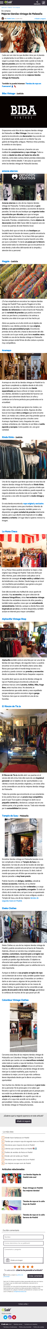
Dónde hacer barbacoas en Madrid (17, 1137)
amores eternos (10, 171)
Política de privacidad (25, 1327)
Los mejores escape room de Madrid (18, 1163)
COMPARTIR (37, 3)
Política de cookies (38, 1327)
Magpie (5, 261)
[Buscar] (44, 3)
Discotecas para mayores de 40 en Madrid (19, 1145)
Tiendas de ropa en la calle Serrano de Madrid (34, 1216)
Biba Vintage (8, 94)
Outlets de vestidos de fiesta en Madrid (18, 1152)
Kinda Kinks (8, 437)
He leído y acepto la (13, 1276)
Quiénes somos (18, 1324)
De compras (16, 7)
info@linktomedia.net (20, 1291)
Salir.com (4, 7)
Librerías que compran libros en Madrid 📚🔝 (21, 1148)
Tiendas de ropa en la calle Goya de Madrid (34, 1203)
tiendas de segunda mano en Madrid (20, 899)
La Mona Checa (9, 532)
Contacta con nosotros (30, 1324)
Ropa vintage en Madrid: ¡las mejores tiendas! (33, 1189)
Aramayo (6, 350)
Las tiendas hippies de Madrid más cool (32, 1176)
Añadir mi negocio (23, 1121)
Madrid (9, 4)
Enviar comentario (35, 1276)
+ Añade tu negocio (40, 19)
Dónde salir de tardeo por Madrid (16, 1156)
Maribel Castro (11, 19)
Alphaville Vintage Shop (14, 619)
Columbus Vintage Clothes (15, 1000)
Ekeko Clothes (9, 908)
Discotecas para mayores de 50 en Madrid (19, 1159)
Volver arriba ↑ (23, 1304)
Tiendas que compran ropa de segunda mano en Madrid (24, 1141)
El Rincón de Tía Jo (11, 706)
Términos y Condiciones (10, 1327)
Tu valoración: (9, 1270)
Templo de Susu (10, 816)
